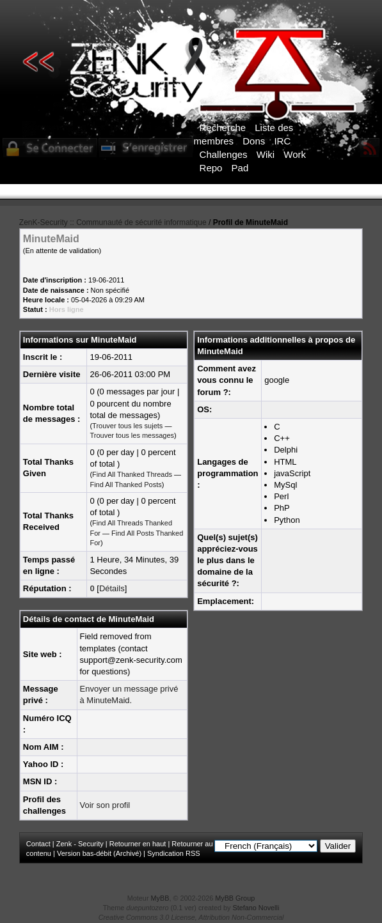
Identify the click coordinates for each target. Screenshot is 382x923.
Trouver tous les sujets (127, 426)
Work (294, 154)
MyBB (160, 898)
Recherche (223, 127)
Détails (112, 588)
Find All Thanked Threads (132, 474)
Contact (38, 844)
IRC (282, 141)
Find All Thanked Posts (125, 484)
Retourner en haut (137, 844)
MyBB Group (235, 898)
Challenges (224, 154)
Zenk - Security (80, 844)
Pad (240, 167)
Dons (254, 141)
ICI (223, 200)
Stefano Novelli (256, 907)
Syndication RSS (173, 853)
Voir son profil (105, 805)
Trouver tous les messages (132, 435)
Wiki (266, 154)
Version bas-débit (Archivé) (99, 853)
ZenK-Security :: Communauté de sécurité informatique (113, 222)
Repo (211, 167)
